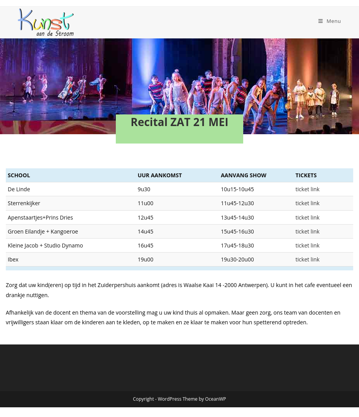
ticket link (320, 189)
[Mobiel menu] (329, 20)
